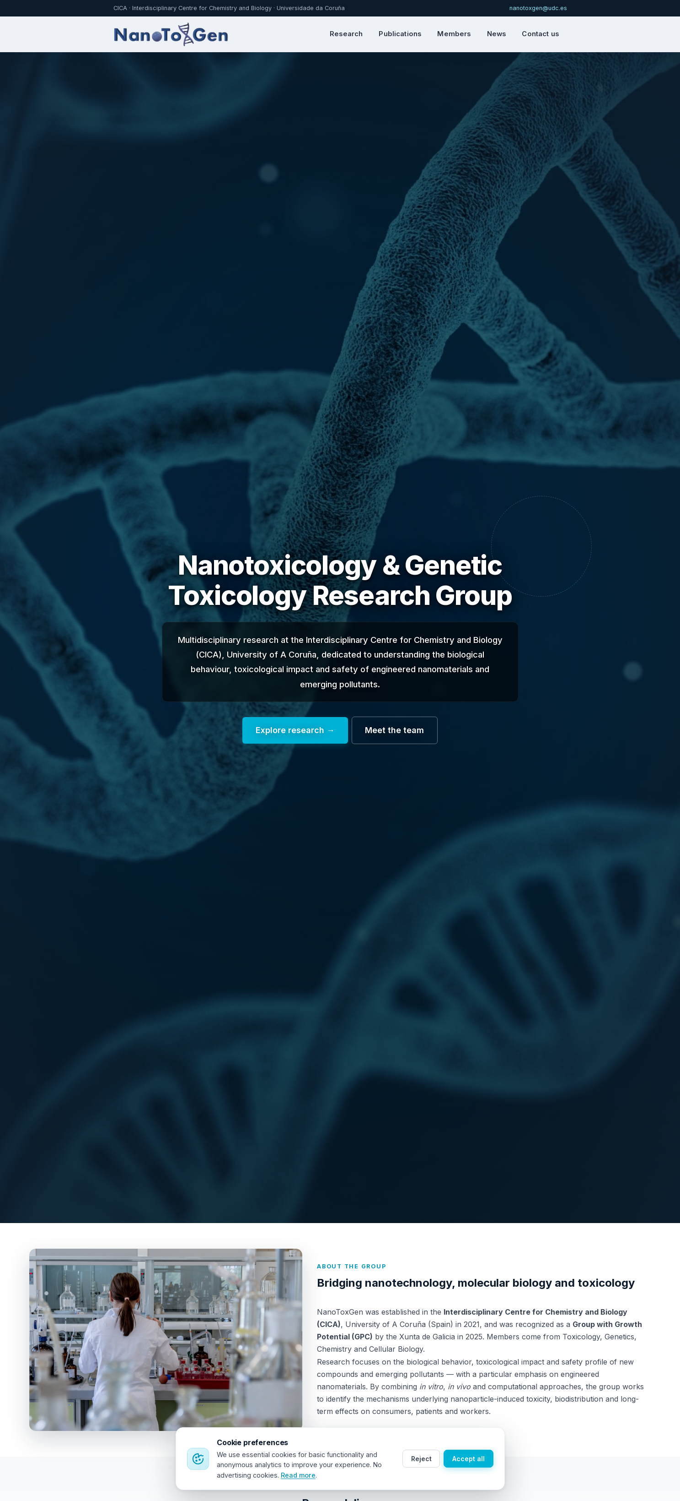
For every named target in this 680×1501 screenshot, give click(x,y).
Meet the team (394, 730)
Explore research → (295, 730)
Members (454, 34)
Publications (400, 34)
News (496, 34)
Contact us (540, 34)
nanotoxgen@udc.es (538, 8)
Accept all (468, 1459)
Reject (421, 1459)
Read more (298, 1475)
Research (346, 34)
